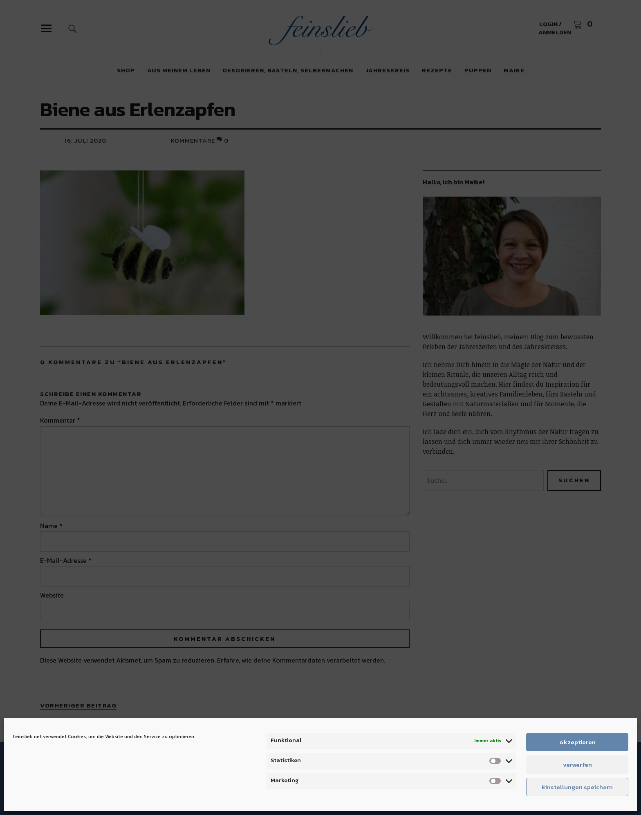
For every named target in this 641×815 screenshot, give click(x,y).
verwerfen (577, 764)
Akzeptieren (577, 742)
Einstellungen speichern (577, 787)
